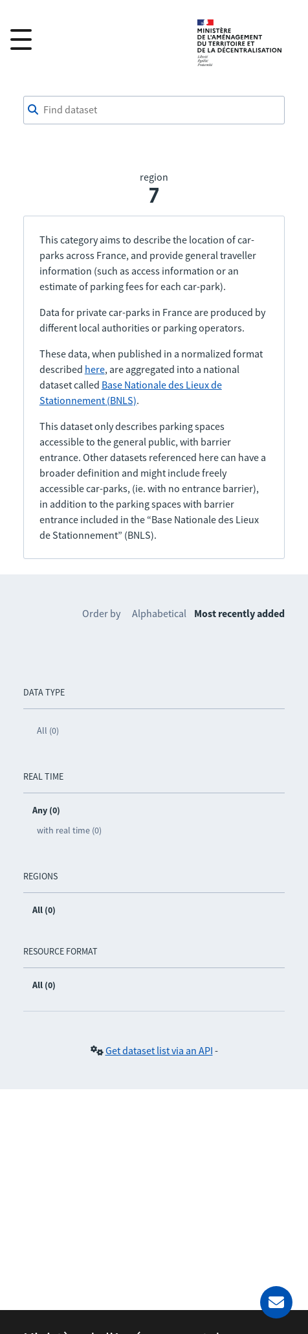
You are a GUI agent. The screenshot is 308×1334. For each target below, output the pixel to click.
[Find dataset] (154, 110)
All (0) (48, 730)
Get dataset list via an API (159, 1050)
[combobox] (154, 110)
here (95, 369)
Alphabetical (159, 613)
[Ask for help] (276, 1302)
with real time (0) (69, 830)
